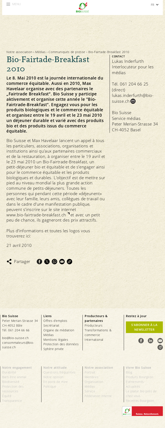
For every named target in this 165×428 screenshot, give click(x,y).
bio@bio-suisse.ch (15, 338)
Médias (40, 52)
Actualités (133, 386)
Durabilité (9, 372)
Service (90, 391)
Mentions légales (55, 340)
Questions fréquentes (59, 372)
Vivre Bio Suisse (138, 367)
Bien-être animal (14, 377)
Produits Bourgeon (139, 377)
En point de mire (55, 382)
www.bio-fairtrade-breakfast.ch (36, 215)
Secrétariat (51, 325)
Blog (129, 372)
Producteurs (94, 325)
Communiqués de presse (67, 52)
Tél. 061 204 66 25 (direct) (130, 87)
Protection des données (61, 344)
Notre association (19, 52)
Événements (135, 382)
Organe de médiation (58, 330)
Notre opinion (53, 377)
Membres (91, 377)
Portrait (90, 372)
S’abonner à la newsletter (144, 327)
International (94, 340)
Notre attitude (55, 367)
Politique (49, 386)
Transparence (12, 401)
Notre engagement (17, 367)
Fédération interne (98, 396)
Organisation (94, 382)
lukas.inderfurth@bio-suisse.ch (133, 98)
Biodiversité (10, 382)
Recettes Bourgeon (140, 401)
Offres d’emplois (55, 321)
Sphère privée (53, 349)
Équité (7, 396)
